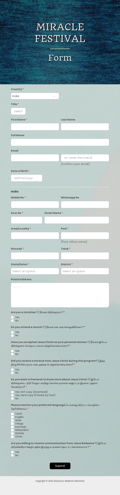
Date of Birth (20, 171)
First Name (19, 119)
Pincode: (17, 249)
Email (14, 151)
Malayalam (20, 430)
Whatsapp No (70, 197)
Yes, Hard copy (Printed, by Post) (33, 395)
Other (16, 436)
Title (15, 104)
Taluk (65, 249)
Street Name (53, 213)
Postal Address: (21, 279)
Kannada (18, 427)
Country (17, 89)
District (67, 264)
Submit (60, 466)
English (17, 417)
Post (65, 228)
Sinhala (17, 433)
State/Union (20, 264)
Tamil (16, 414)
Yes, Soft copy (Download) (29, 392)
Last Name (68, 119)
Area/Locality (21, 228)
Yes (15, 317)
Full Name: (18, 135)
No (14, 320)
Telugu (17, 423)
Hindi (16, 420)
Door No (17, 213)
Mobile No (18, 197)
